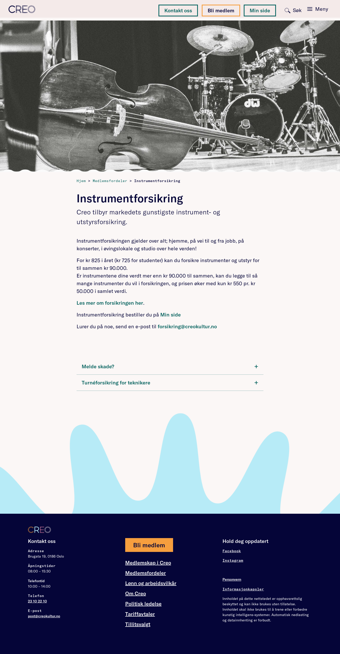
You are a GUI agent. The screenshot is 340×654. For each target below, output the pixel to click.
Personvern (231, 579)
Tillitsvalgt (137, 624)
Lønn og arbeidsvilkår (150, 583)
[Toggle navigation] (316, 10)
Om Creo (135, 593)
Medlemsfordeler (145, 573)
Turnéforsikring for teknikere (170, 382)
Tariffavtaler (140, 614)
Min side (260, 10)
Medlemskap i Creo (148, 563)
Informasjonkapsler (243, 589)
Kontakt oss (178, 10)
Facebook (231, 551)
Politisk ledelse (143, 603)
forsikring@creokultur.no (187, 326)
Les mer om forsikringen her (110, 303)
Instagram (232, 560)
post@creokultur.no (44, 616)
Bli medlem (221, 10)
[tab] (170, 367)
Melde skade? (170, 366)
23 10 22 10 (37, 601)
